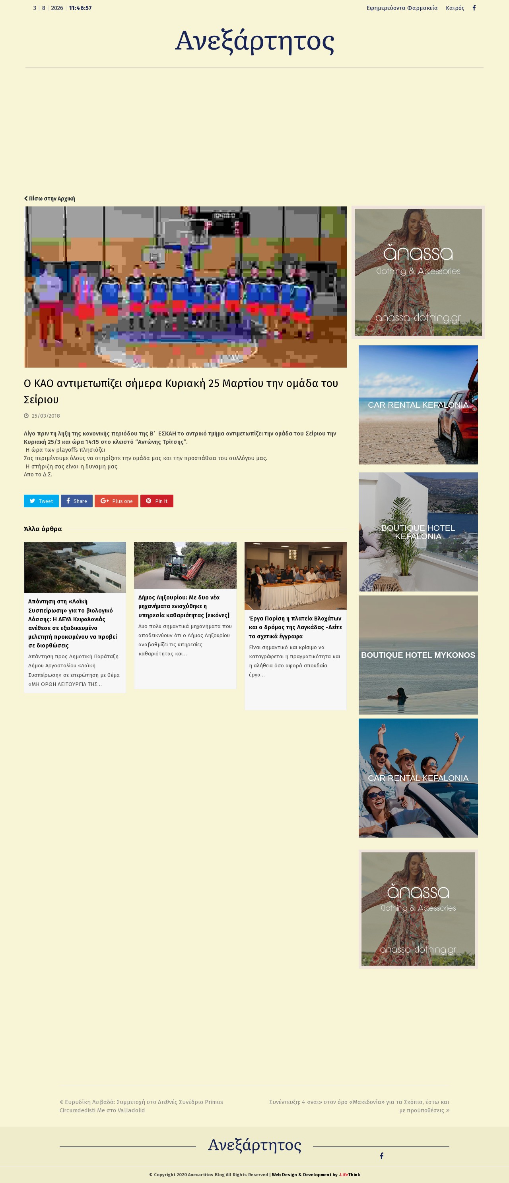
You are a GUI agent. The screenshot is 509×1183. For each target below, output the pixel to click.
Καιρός (455, 8)
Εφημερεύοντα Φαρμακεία (402, 8)
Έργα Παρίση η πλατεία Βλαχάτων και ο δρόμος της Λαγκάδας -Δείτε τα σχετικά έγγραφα (295, 627)
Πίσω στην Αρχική (49, 198)
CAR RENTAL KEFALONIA (418, 404)
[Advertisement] (254, 131)
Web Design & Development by (316, 1174)
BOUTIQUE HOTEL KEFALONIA (418, 532)
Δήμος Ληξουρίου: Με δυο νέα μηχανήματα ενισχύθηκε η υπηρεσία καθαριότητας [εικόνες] (183, 606)
